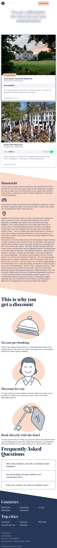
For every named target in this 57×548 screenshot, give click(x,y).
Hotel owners (43, 3)
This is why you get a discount (28, 27)
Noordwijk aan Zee (8, 525)
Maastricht (23, 522)
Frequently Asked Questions (15, 541)
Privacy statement (10, 539)
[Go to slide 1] (28, 71)
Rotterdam (24, 525)
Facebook (6, 533)
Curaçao (41, 507)
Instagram (6, 536)
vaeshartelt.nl (11, 98)
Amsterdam (5, 522)
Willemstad (42, 522)
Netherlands (5, 507)
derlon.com (10, 164)
